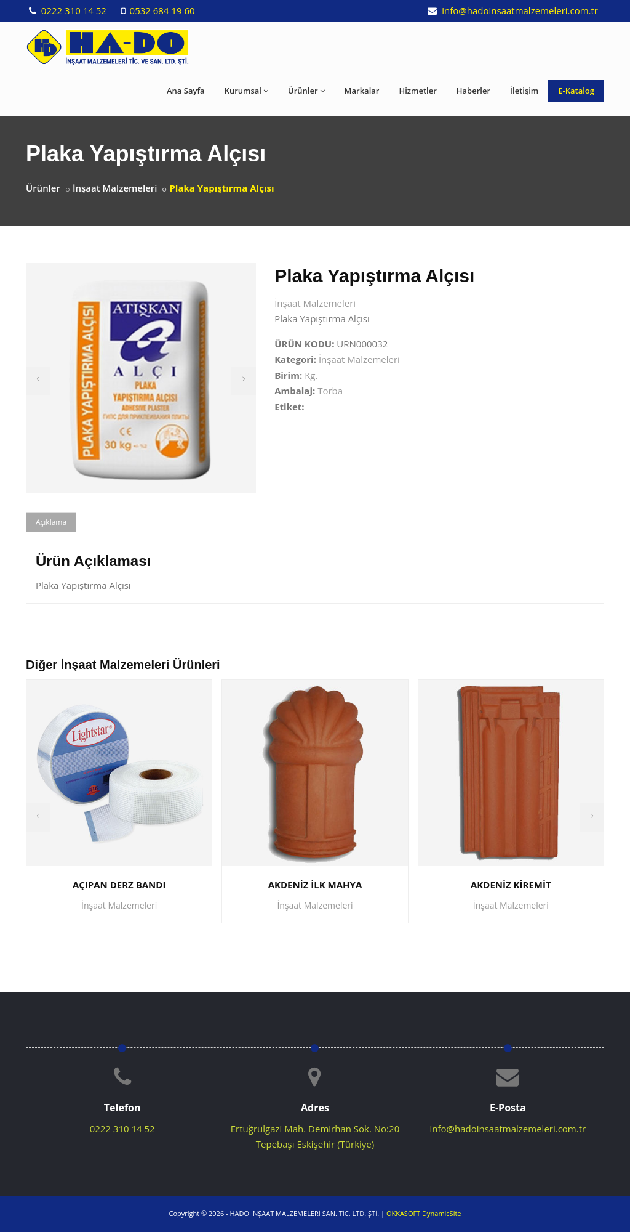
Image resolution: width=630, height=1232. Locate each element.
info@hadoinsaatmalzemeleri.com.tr (518, 10)
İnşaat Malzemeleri (115, 188)
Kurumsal (246, 90)
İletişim (524, 90)
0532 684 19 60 (161, 10)
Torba (330, 390)
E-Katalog (576, 90)
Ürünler (306, 90)
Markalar (362, 90)
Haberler (473, 90)
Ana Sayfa (186, 90)
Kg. (311, 375)
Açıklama (51, 522)
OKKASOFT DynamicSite (423, 1213)
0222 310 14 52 (72, 10)
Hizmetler (417, 90)
